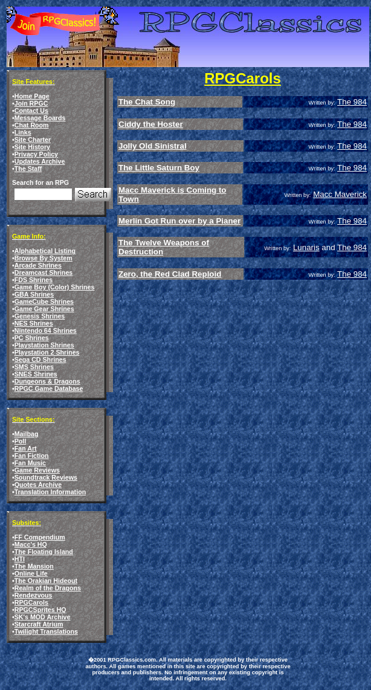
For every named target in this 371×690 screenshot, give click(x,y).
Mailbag (27, 433)
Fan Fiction (32, 455)
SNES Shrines (36, 374)
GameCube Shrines (44, 301)
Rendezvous (34, 595)
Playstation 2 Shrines (47, 352)
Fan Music (30, 462)
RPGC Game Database (49, 388)
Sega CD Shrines (40, 359)
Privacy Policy (36, 154)
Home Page (32, 96)
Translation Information (50, 491)
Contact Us (31, 110)
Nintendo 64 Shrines (46, 330)
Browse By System (44, 258)
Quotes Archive (38, 484)
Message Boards (40, 117)
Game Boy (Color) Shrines (55, 287)
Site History (32, 146)
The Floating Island (44, 551)
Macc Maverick (340, 194)
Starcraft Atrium (39, 624)
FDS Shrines (34, 279)
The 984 (352, 101)
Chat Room (32, 125)
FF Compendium (40, 537)
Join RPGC (31, 103)
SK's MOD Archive (43, 617)
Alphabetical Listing (45, 250)
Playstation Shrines (44, 345)
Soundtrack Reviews (46, 477)
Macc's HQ (31, 544)
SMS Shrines (34, 366)
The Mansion (34, 566)
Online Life (31, 573)
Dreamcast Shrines (44, 272)
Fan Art (26, 448)
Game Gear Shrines (44, 308)
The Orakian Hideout (46, 580)
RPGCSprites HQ (40, 609)
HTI (20, 559)
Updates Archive (40, 161)
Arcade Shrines (38, 265)
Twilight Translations (46, 631)
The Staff (28, 168)
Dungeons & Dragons (47, 381)
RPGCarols (31, 602)
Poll (21, 441)
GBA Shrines (34, 294)
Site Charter (33, 139)
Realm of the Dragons (48, 588)
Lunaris (306, 247)
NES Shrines (34, 323)
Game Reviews (37, 470)
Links (23, 132)
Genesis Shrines (40, 316)
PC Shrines (32, 337)
